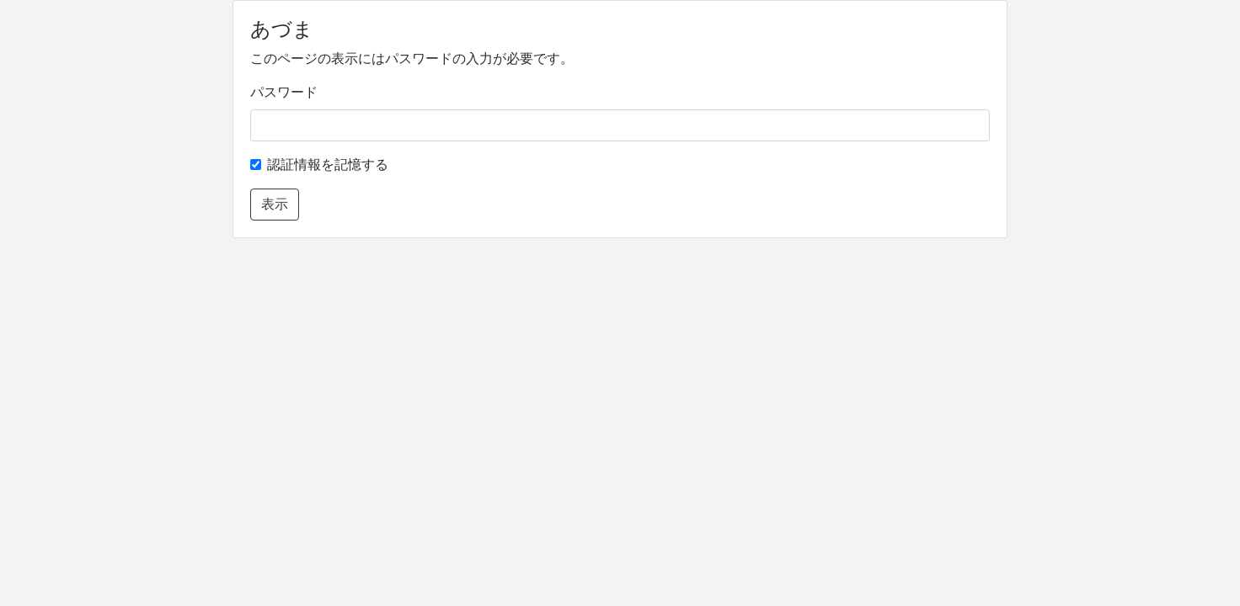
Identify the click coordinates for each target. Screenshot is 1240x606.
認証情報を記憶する (327, 165)
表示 (274, 204)
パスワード (284, 92)
